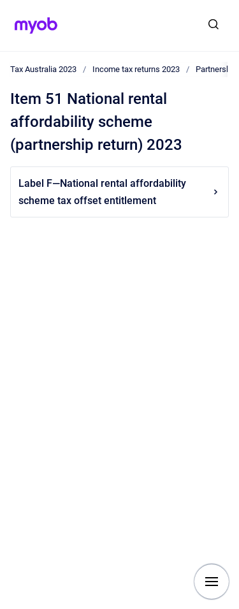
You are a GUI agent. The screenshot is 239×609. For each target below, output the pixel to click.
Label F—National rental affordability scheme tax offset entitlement (119, 192)
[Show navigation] (211, 581)
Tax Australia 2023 (43, 69)
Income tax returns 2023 (136, 69)
